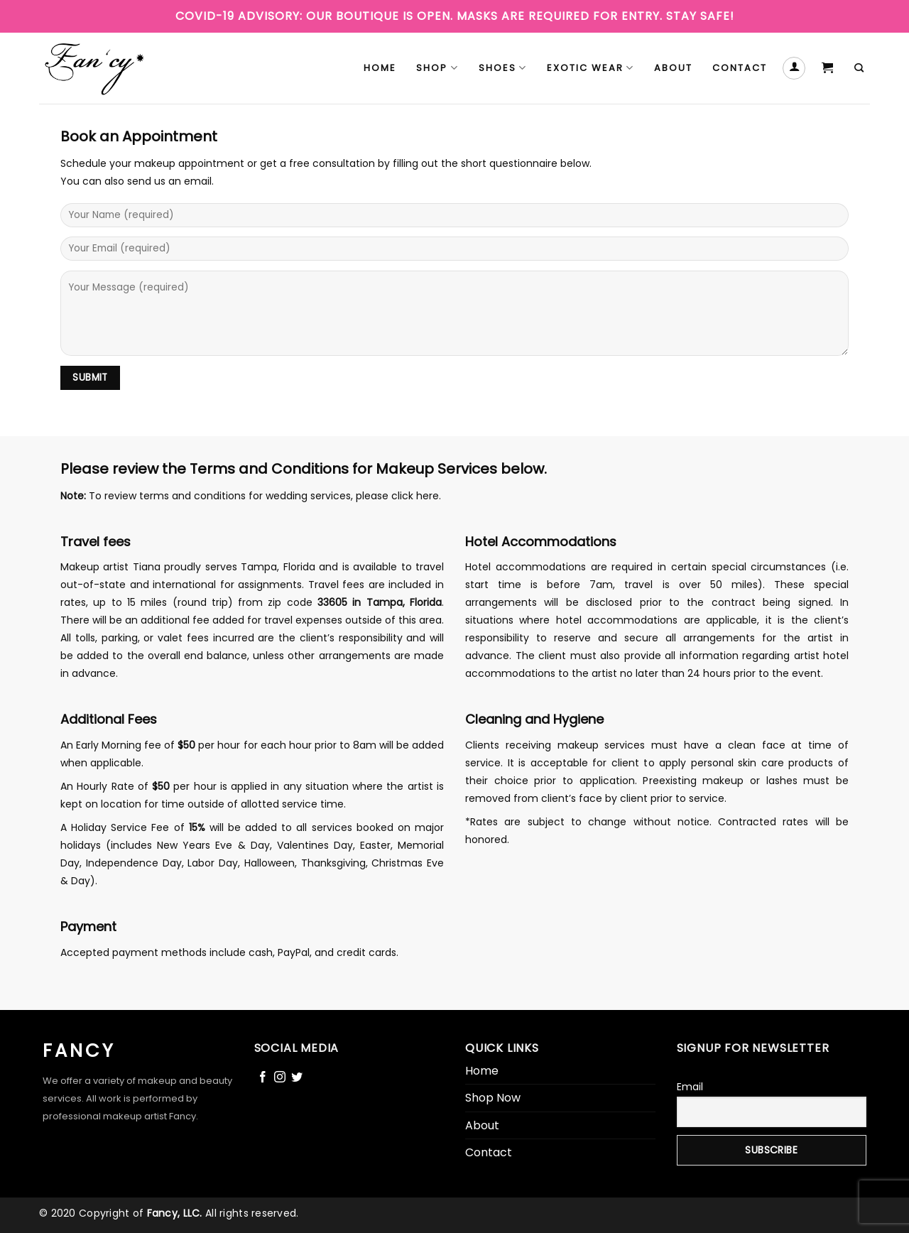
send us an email (169, 181)
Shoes (503, 68)
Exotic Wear (590, 68)
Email (690, 1087)
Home (380, 68)
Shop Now (493, 1098)
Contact (739, 68)
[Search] (859, 68)
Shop (437, 68)
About (673, 68)
